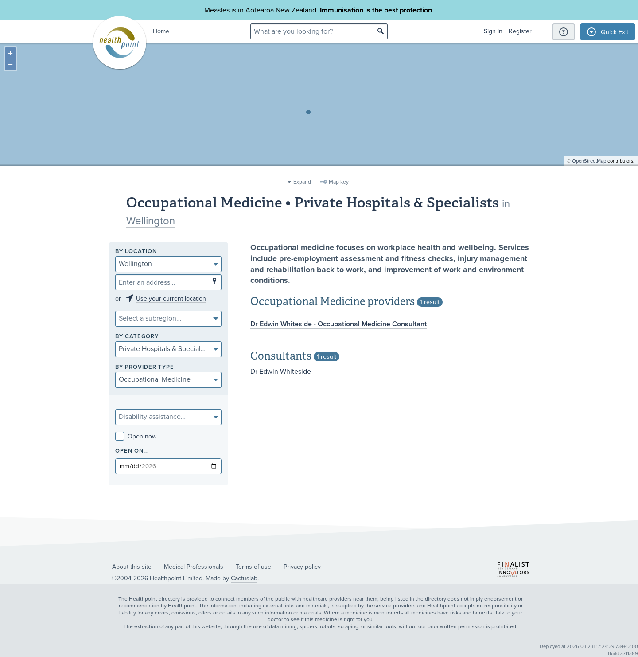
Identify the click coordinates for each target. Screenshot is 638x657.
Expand (302, 182)
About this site (132, 567)
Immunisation (341, 10)
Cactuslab (244, 578)
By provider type (144, 367)
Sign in (493, 31)
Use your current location (171, 298)
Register (520, 31)
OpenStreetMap (589, 171)
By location (136, 251)
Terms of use (253, 567)
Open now (135, 436)
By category (137, 337)
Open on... (132, 451)
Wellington (150, 221)
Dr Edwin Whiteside (280, 371)
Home (161, 31)
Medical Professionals (193, 567)
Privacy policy (302, 567)
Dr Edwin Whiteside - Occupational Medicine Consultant (338, 324)
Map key (339, 182)
